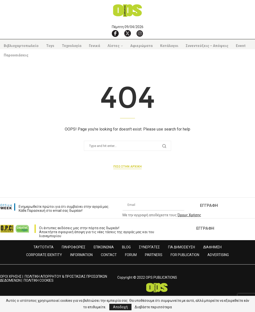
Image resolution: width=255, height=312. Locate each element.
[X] (127, 33)
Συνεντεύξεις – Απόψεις (207, 46)
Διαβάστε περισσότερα (153, 307)
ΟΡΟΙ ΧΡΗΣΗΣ (11, 276)
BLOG (126, 247)
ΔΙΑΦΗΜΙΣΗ (212, 247)
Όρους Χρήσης (189, 215)
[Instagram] (139, 33)
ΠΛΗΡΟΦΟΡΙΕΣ (73, 247)
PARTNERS (153, 255)
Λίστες (114, 46)
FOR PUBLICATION (185, 255)
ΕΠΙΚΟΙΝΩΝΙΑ (104, 247)
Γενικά (94, 46)
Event (241, 46)
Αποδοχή (120, 307)
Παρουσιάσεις (16, 55)
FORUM (131, 255)
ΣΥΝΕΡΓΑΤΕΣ (149, 247)
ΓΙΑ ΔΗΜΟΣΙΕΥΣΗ (181, 247)
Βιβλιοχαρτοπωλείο (21, 46)
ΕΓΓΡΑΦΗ (209, 205)
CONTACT (109, 255)
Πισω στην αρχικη (127, 166)
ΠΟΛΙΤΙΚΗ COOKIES (39, 280)
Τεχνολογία (71, 46)
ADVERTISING (218, 255)
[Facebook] (115, 33)
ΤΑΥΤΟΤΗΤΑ (43, 247)
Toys (50, 46)
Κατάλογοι (169, 46)
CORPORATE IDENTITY (44, 255)
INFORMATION (81, 255)
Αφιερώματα (141, 46)
